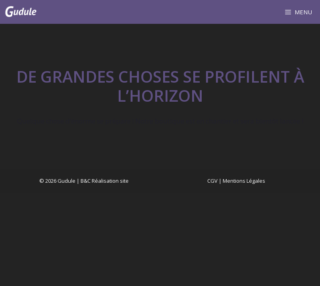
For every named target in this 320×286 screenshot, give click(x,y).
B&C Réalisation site (105, 180)
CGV (212, 180)
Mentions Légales (244, 180)
